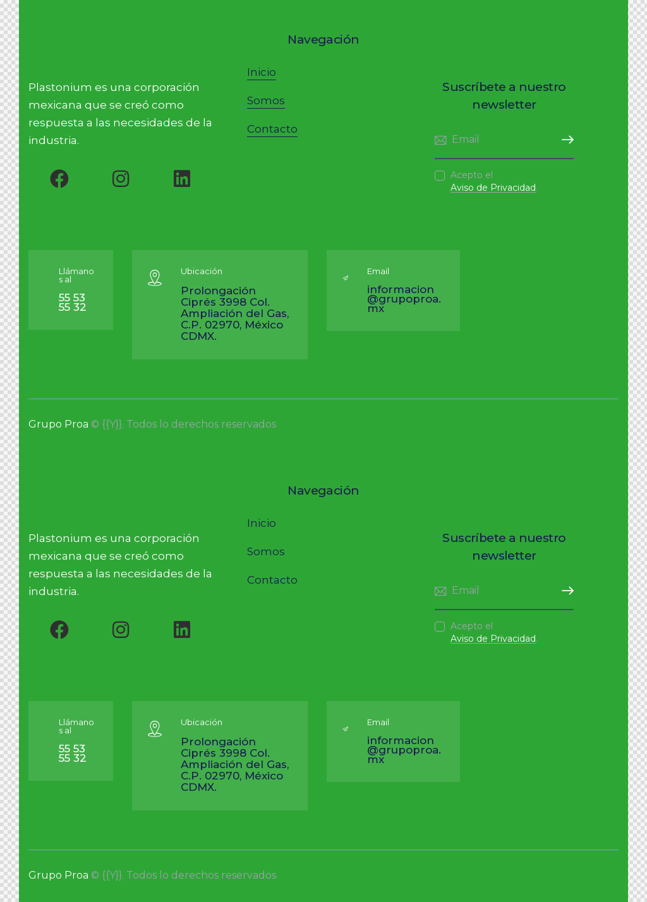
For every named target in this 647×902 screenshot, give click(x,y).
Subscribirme (564, 140)
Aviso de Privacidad (493, 188)
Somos (266, 100)
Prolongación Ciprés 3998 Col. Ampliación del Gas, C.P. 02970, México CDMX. (235, 313)
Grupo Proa (58, 424)
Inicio (261, 72)
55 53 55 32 (73, 302)
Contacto (272, 129)
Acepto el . (494, 181)
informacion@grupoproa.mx (404, 299)
